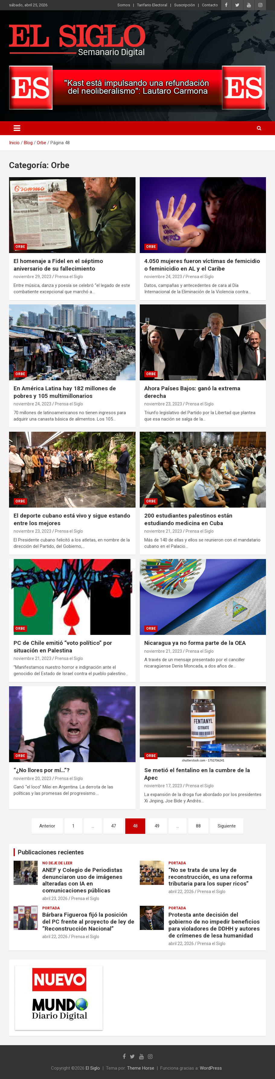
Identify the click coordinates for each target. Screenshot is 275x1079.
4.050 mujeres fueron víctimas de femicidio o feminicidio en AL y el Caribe (202, 265)
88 (198, 826)
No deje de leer (57, 863)
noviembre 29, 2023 (32, 276)
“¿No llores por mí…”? (41, 770)
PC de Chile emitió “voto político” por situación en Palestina (63, 646)
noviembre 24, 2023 (163, 276)
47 (113, 826)
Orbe (20, 247)
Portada (177, 863)
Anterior (47, 826)
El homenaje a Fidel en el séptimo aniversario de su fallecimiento (58, 265)
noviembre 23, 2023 (163, 403)
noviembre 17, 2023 (163, 785)
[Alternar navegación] (17, 128)
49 (157, 826)
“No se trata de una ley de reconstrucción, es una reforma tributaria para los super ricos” (210, 876)
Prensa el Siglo (69, 276)
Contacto (210, 5)
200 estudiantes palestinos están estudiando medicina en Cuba (188, 519)
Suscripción (184, 5)
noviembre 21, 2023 (163, 531)
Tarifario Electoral (152, 5)
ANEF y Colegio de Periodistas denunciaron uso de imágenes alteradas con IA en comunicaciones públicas (82, 880)
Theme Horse (140, 1068)
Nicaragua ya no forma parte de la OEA (195, 642)
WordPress (211, 1068)
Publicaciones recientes (51, 852)
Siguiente (227, 826)
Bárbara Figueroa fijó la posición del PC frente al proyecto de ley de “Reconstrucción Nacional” (88, 921)
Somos (123, 5)
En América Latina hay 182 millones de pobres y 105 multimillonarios (65, 392)
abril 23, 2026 (55, 898)
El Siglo (93, 1068)
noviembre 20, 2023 (32, 778)
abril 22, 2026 (181, 891)
